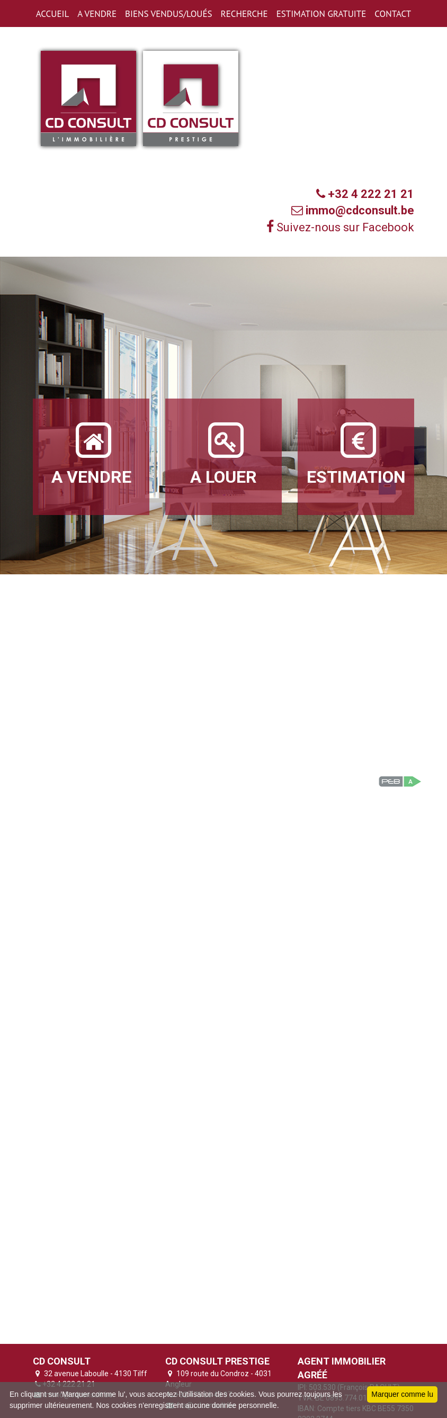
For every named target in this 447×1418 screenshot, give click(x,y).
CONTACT (392, 14)
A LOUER (223, 453)
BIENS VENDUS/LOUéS (168, 14)
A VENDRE (97, 14)
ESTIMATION (356, 453)
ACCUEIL (52, 14)
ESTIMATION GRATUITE (321, 14)
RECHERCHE (244, 14)
